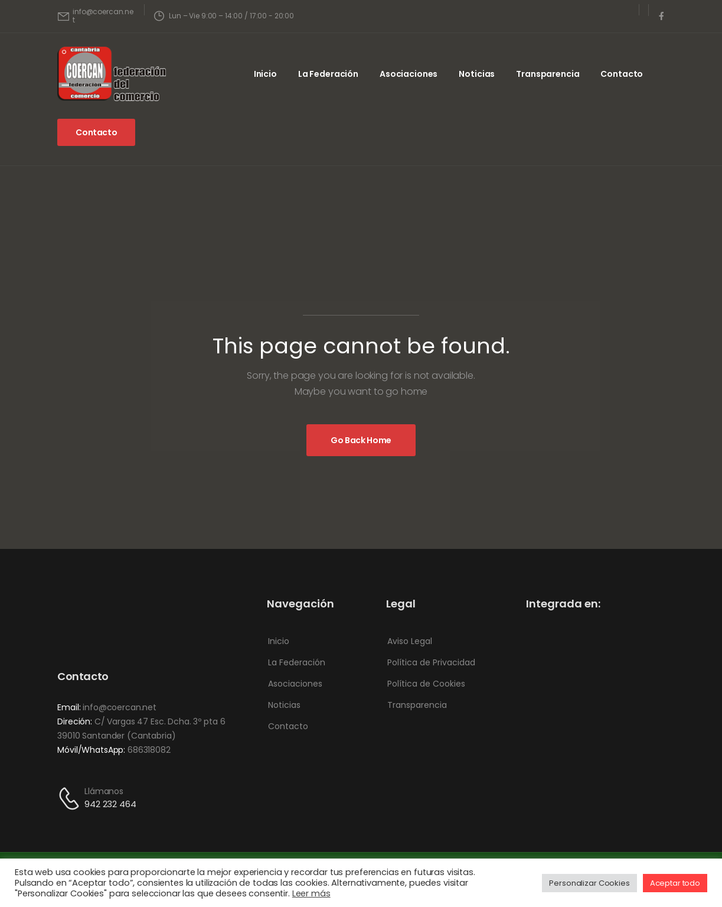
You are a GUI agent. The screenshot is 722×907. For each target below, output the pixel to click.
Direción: (74, 721)
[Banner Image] (361, 440)
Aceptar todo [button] (675, 883)
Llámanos (103, 791)
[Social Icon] (661, 15)
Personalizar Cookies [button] (589, 883)
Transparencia (547, 74)
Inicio (265, 74)
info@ (94, 707)
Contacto (621, 74)
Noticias (477, 74)
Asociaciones (408, 74)
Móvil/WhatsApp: (91, 750)
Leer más (311, 893)
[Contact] (70, 798)
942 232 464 (110, 804)
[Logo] (111, 74)
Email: (68, 707)
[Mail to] (96, 16)
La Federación (328, 74)
